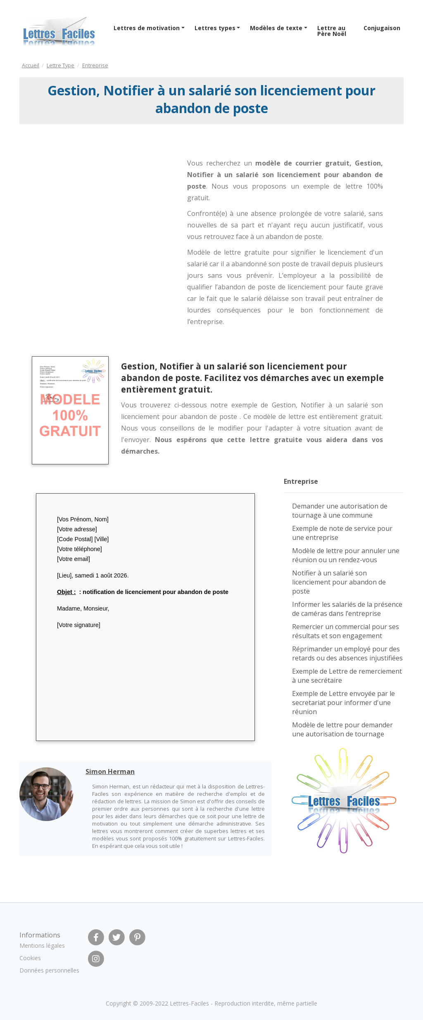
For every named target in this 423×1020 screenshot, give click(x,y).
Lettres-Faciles (189, 1003)
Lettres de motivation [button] (147, 28)
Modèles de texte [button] (276, 28)
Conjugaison (382, 28)
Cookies (30, 958)
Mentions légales (42, 945)
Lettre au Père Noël (331, 31)
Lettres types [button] (215, 28)
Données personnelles (49, 970)
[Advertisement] (87, 196)
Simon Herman (110, 771)
